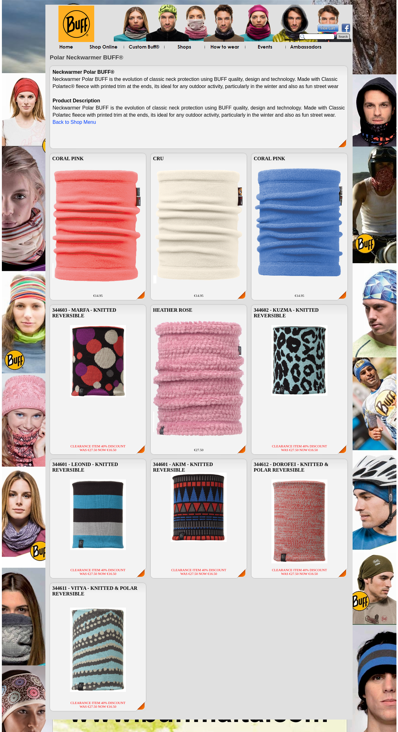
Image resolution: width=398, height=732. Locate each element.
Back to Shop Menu (74, 122)
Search (343, 36)
